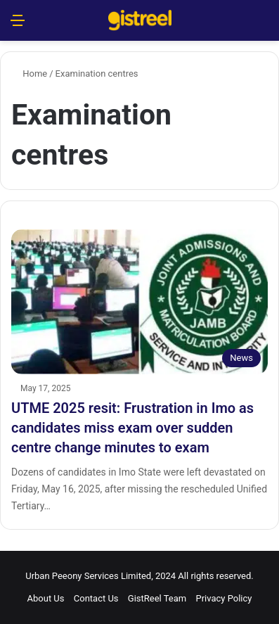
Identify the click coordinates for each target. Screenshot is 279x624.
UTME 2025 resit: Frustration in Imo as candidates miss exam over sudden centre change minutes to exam (132, 428)
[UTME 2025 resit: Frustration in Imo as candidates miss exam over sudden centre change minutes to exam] (139, 301)
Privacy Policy (223, 598)
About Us (46, 598)
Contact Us (96, 598)
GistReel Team (157, 598)
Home (29, 73)
